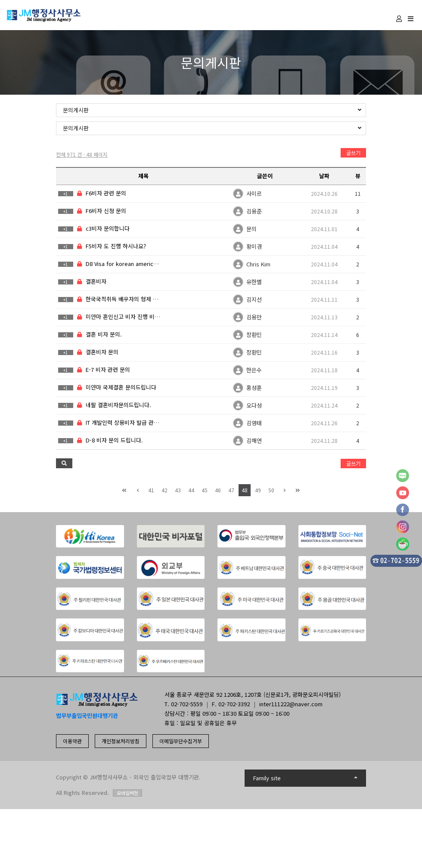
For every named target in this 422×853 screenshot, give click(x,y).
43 (178, 490)
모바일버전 (127, 792)
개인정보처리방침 (121, 741)
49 (258, 490)
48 (245, 490)
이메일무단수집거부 (180, 741)
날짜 (324, 176)
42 (164, 490)
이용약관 (72, 741)
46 (218, 490)
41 (151, 490)
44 (191, 490)
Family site (305, 778)
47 (231, 490)
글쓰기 (353, 152)
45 (205, 490)
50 (271, 490)
